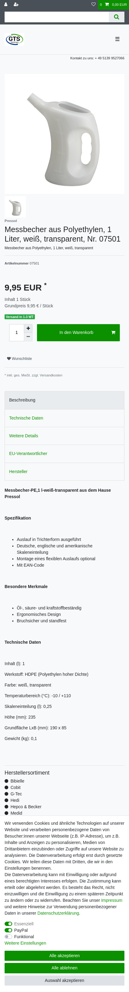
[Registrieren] (17, 4)
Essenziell (24, 923)
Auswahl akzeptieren (64, 980)
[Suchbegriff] (57, 17)
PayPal (21, 930)
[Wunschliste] (93, 4)
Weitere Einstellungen (25, 943)
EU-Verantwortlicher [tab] (28, 453)
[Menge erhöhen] (28, 328)
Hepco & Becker (25, 806)
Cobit (15, 787)
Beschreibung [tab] (22, 400)
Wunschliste (19, 359)
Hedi (14, 800)
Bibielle (17, 781)
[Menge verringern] (28, 337)
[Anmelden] (6, 4)
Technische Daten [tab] (26, 418)
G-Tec (16, 793)
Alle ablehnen (65, 967)
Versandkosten (51, 375)
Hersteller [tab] (18, 471)
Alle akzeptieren (64, 955)
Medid (16, 813)
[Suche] (116, 17)
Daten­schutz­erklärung (58, 913)
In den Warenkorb (87, 332)
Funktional (24, 936)
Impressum (111, 900)
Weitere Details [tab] (23, 435)
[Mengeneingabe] (16, 332)
